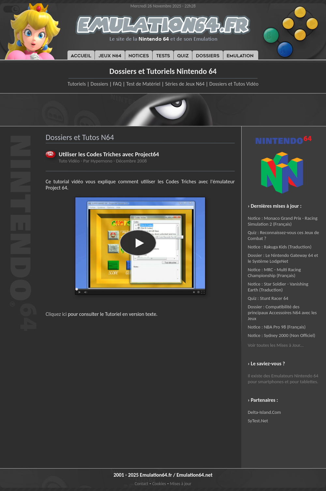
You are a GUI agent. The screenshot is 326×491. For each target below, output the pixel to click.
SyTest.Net (258, 421)
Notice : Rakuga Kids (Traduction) (279, 247)
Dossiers (99, 84)
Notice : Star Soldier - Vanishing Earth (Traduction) (278, 287)
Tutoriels (76, 84)
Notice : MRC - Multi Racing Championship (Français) (274, 272)
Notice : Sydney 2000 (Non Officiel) (281, 335)
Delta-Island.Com (264, 412)
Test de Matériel (143, 84)
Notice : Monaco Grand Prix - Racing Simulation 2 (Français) (283, 221)
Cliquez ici (56, 314)
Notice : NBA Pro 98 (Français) (276, 327)
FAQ (117, 84)
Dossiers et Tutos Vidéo (234, 84)
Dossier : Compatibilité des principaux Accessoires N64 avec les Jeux (282, 312)
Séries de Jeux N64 (185, 84)
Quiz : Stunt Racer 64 (268, 298)
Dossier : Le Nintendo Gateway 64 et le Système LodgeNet (283, 258)
